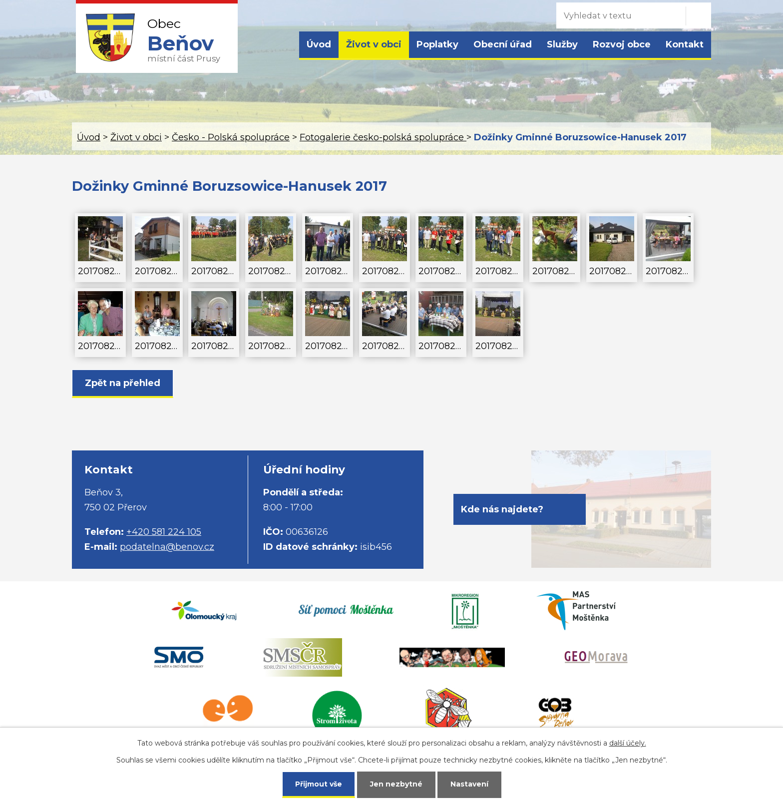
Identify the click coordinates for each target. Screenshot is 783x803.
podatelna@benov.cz (167, 546)
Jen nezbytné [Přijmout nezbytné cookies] (396, 784)
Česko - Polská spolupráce (231, 137)
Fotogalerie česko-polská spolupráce (383, 137)
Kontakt (685, 44)
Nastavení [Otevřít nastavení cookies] (469, 784)
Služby (562, 44)
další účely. (627, 743)
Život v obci (373, 44)
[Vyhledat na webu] (618, 15)
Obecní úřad (502, 44)
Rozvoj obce (622, 44)
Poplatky (437, 44)
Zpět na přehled (122, 383)
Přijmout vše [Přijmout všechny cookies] (318, 784)
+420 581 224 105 (163, 531)
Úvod (319, 44)
